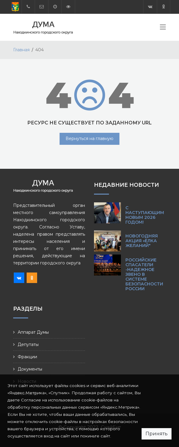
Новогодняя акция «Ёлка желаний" (141, 240)
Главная (21, 49)
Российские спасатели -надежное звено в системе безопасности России (144, 274)
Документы (30, 369)
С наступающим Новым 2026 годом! (144, 215)
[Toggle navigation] (163, 28)
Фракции (27, 356)
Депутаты (28, 344)
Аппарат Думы (33, 332)
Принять (156, 434)
